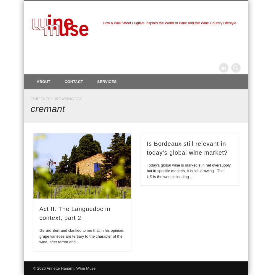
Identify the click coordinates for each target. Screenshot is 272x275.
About (43, 81)
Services (107, 81)
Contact (73, 81)
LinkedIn (224, 68)
